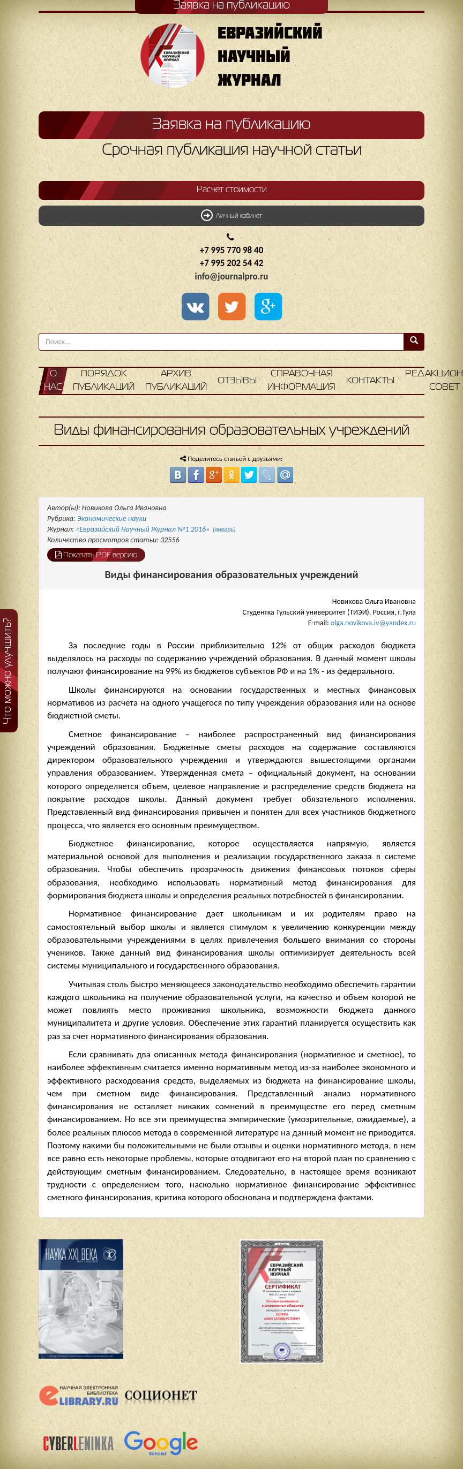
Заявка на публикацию (231, 125)
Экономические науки (112, 518)
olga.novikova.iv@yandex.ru (373, 622)
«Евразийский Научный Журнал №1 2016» (156, 529)
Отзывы (237, 381)
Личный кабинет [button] (231, 215)
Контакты (370, 381)
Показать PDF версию (96, 554)
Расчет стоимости (232, 190)
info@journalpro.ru (231, 276)
